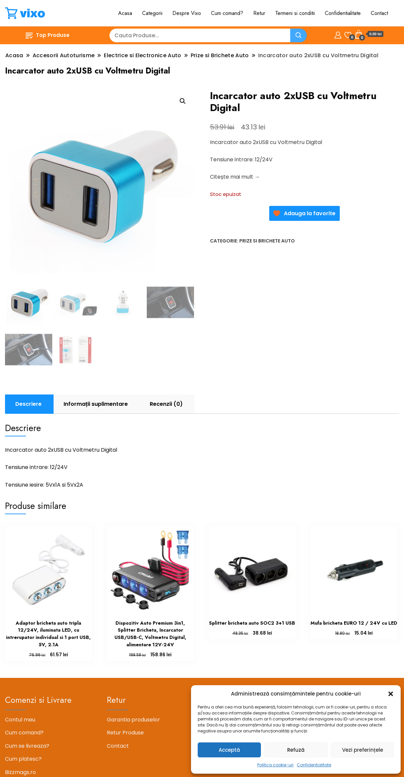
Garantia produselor (133, 719)
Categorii (152, 13)
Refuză (295, 749)
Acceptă (229, 749)
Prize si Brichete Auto (267, 240)
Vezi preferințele (362, 749)
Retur (259, 13)
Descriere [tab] (28, 404)
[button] (390, 694)
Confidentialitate (314, 765)
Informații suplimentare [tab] (96, 404)
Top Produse (48, 35)
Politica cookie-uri (275, 765)
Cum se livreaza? (27, 746)
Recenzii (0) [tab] (166, 404)
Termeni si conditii (295, 13)
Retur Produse (125, 732)
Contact (379, 13)
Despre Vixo (186, 13)
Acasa (125, 13)
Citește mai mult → (235, 177)
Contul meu (20, 719)
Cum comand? (227, 13)
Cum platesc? (23, 759)
